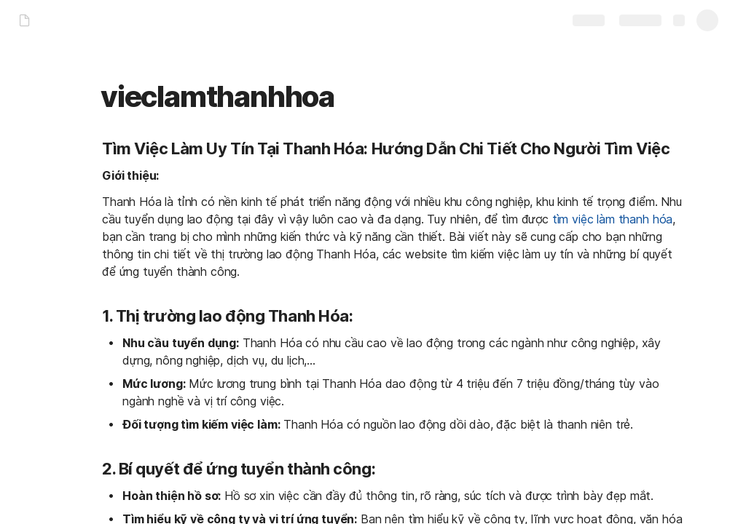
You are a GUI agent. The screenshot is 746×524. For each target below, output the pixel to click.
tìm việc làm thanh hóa (612, 219)
